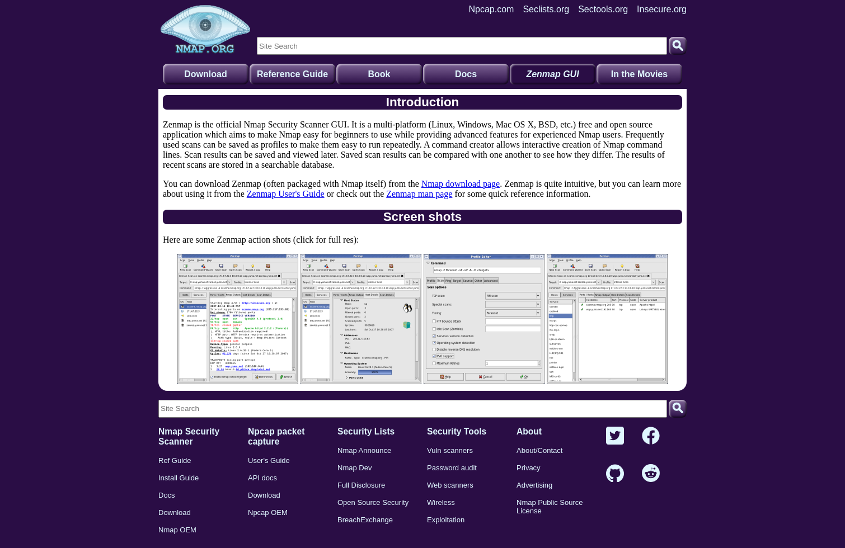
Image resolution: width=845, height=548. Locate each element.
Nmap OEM (177, 530)
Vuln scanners (450, 450)
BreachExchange (365, 520)
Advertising (534, 485)
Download (205, 74)
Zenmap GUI (552, 74)
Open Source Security (373, 502)
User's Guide (269, 460)
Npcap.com (491, 9)
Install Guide (178, 478)
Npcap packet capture (276, 436)
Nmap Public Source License (550, 506)
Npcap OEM (268, 512)
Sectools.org (603, 9)
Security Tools (456, 431)
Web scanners (450, 485)
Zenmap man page (419, 194)
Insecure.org (662, 9)
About (529, 431)
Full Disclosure (361, 485)
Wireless (441, 502)
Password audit (452, 468)
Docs (466, 74)
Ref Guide (174, 460)
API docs (262, 478)
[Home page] (205, 29)
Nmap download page (460, 183)
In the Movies (639, 74)
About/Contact (539, 450)
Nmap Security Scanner (188, 436)
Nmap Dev (354, 468)
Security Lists (366, 431)
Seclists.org (546, 9)
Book (379, 74)
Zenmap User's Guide (286, 194)
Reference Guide (292, 74)
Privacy (529, 468)
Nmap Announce (364, 450)
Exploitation (445, 520)
